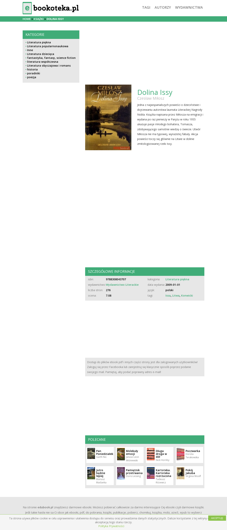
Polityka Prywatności (111, 526)
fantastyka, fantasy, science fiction (51, 58)
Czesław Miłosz (150, 98)
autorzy (163, 7)
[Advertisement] (51, 180)
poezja (31, 77)
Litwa (176, 295)
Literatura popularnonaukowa (47, 46)
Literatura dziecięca (40, 54)
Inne (30, 50)
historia (32, 69)
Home (27, 19)
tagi (146, 7)
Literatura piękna (39, 42)
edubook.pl (45, 507)
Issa (168, 295)
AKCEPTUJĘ (217, 518)
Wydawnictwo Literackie (122, 284)
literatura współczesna (42, 61)
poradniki (33, 73)
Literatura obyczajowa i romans (49, 65)
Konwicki (187, 295)
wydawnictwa (189, 7)
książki (39, 19)
